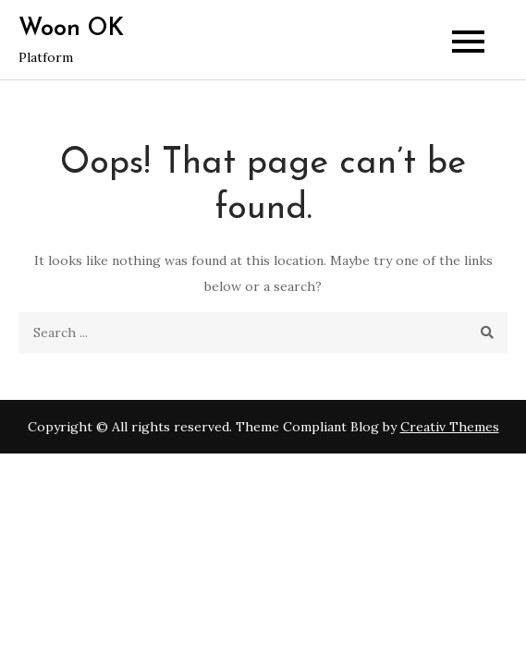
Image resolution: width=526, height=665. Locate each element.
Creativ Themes (449, 426)
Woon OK (71, 29)
